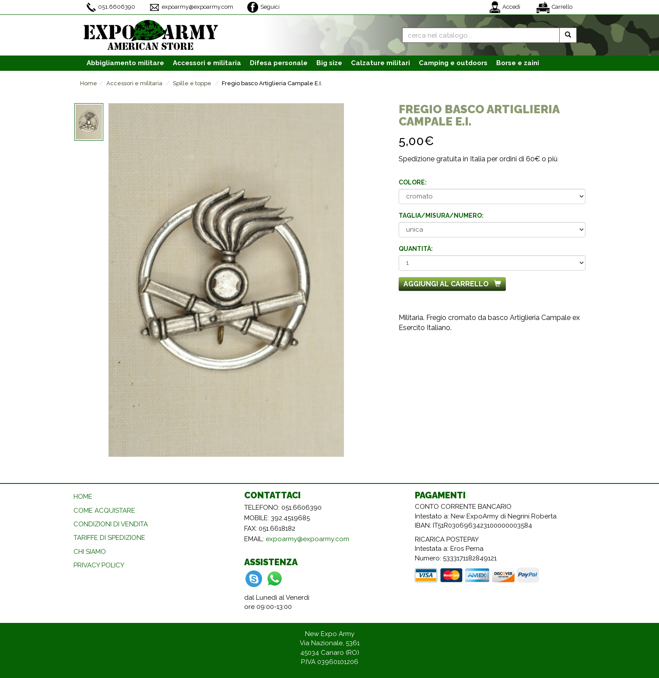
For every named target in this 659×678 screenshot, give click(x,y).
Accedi (505, 7)
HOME (83, 497)
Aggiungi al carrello (452, 284)
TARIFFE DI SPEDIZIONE (109, 538)
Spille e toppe (192, 83)
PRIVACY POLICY (99, 565)
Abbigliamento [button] (125, 63)
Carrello (554, 7)
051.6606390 (111, 7)
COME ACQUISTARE (104, 511)
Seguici (263, 7)
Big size (329, 63)
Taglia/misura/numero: (441, 215)
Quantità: (416, 248)
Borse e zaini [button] (517, 63)
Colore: (413, 182)
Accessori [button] (207, 63)
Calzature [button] (380, 63)
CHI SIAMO (90, 552)
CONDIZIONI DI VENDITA (111, 524)
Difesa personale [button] (279, 63)
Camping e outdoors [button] (453, 63)
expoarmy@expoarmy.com (191, 7)
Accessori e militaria (134, 83)
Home (88, 83)
